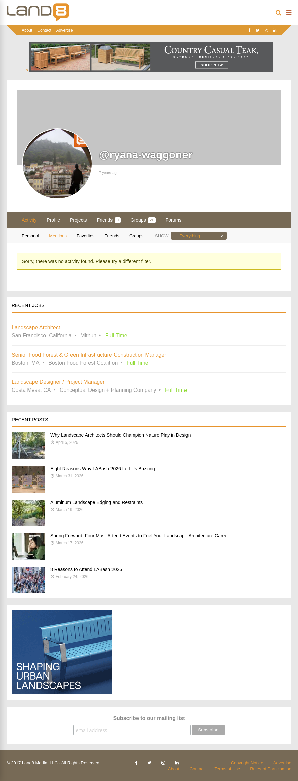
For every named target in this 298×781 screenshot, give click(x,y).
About (27, 30)
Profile (53, 220)
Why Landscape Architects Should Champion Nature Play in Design (120, 435)
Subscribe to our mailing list (149, 718)
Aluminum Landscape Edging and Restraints (96, 502)
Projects (78, 220)
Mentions (58, 235)
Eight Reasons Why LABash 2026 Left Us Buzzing (102, 468)
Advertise (64, 30)
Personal (30, 235)
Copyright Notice (247, 762)
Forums (173, 220)
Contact (44, 30)
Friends (109, 220)
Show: (162, 235)
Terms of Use (227, 768)
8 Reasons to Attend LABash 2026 (86, 569)
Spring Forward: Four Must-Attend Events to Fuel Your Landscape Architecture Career (139, 535)
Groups (143, 220)
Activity (29, 220)
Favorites (85, 235)
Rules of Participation (270, 768)
